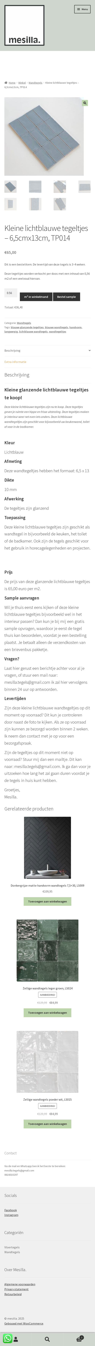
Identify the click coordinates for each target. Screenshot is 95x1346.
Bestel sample (66, 297)
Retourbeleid (13, 1295)
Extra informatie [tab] (15, 362)
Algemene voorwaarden (19, 1285)
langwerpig (11, 332)
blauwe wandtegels (56, 327)
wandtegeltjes (57, 332)
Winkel (22, 82)
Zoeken (47, 1339)
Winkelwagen (73, 1336)
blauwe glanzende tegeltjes (27, 327)
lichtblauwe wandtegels (33, 332)
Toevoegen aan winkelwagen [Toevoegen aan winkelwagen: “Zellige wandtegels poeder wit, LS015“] (47, 1124)
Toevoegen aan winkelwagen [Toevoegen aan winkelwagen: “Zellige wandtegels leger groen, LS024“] (47, 1013)
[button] (85, 103)
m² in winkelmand (36, 297)
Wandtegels (35, 82)
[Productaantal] (10, 293)
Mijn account (16, 1339)
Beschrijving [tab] (12, 351)
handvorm (75, 327)
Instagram (11, 1215)
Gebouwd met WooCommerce (23, 1324)
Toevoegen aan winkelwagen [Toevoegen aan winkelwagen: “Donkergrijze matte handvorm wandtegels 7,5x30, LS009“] (47, 902)
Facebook (10, 1210)
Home (12, 82)
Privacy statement (16, 1290)
